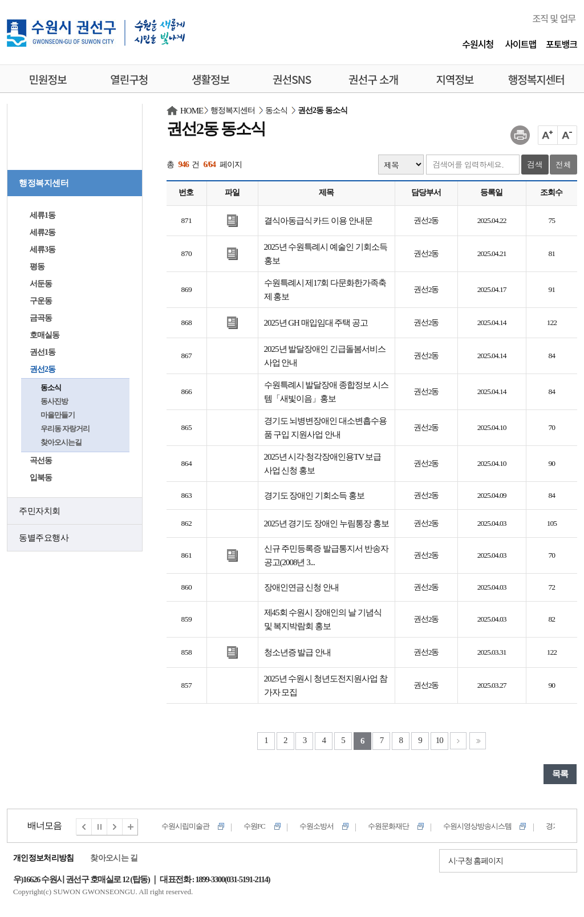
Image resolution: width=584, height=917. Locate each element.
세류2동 (42, 232)
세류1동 (42, 215)
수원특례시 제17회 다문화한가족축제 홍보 (325, 289)
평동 (37, 266)
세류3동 (42, 249)
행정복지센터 (43, 183)
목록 (560, 773)
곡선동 (41, 460)
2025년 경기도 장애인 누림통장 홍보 (326, 523)
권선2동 (42, 369)
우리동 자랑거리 (65, 428)
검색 (535, 164)
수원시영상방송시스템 (477, 826)
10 (439, 740)
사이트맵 (520, 44)
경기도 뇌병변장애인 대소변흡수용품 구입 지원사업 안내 (325, 427)
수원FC (254, 826)
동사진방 (54, 401)
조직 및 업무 (553, 18)
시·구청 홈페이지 (475, 861)
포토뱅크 (561, 44)
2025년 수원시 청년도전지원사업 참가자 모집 (325, 685)
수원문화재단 (388, 826)
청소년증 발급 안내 (297, 652)
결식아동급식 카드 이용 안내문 (318, 220)
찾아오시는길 (61, 442)
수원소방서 (316, 826)
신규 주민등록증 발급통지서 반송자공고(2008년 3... (326, 555)
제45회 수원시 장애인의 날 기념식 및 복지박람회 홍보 (323, 619)
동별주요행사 (43, 537)
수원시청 (477, 44)
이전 (84, 826)
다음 (115, 826)
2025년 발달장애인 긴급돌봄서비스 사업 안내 (325, 355)
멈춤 (100, 826)
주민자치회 (39, 511)
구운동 (41, 301)
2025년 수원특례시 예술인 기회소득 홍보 (325, 253)
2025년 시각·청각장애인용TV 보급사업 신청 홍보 (323, 463)
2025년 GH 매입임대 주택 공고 (316, 322)
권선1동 (42, 352)
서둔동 (41, 283)
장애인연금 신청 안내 (301, 587)
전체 (563, 164)
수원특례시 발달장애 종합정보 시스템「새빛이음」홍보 (326, 391)
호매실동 (44, 335)
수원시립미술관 (185, 826)
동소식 (50, 387)
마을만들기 (57, 415)
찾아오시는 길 (113, 858)
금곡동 (41, 318)
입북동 (41, 477)
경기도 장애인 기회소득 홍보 (314, 495)
